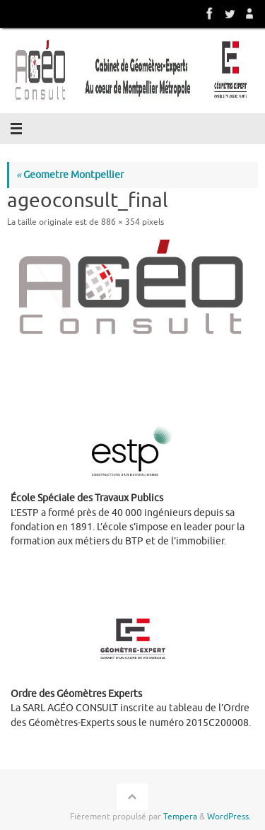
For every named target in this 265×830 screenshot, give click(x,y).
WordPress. (229, 816)
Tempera (180, 816)
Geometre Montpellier (70, 175)
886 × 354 (120, 222)
